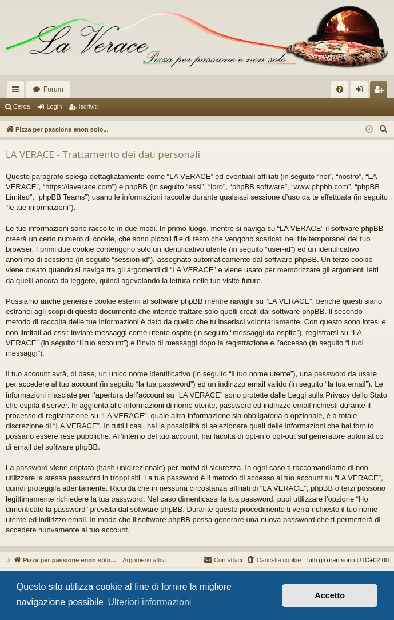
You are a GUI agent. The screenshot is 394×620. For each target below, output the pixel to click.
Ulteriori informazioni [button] (150, 602)
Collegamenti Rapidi (17, 91)
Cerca (21, 106)
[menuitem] (339, 89)
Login (54, 106)
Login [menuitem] (362, 91)
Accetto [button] (330, 595)
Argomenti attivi (141, 560)
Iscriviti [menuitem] (381, 91)
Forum (53, 89)
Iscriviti (88, 106)
